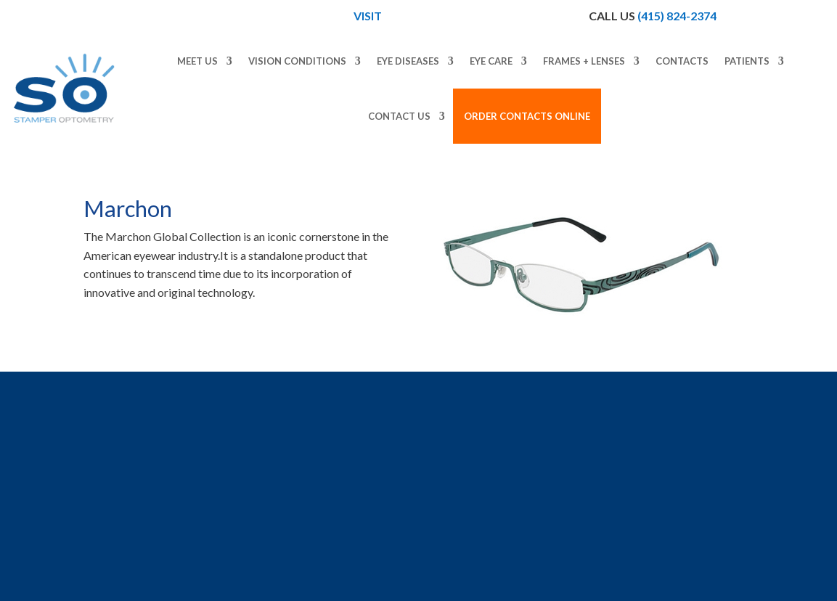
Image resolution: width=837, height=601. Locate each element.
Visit (369, 16)
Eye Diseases (408, 61)
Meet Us (197, 61)
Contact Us (399, 116)
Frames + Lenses (584, 61)
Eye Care (491, 61)
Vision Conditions (297, 61)
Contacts (682, 61)
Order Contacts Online (527, 116)
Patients (746, 61)
